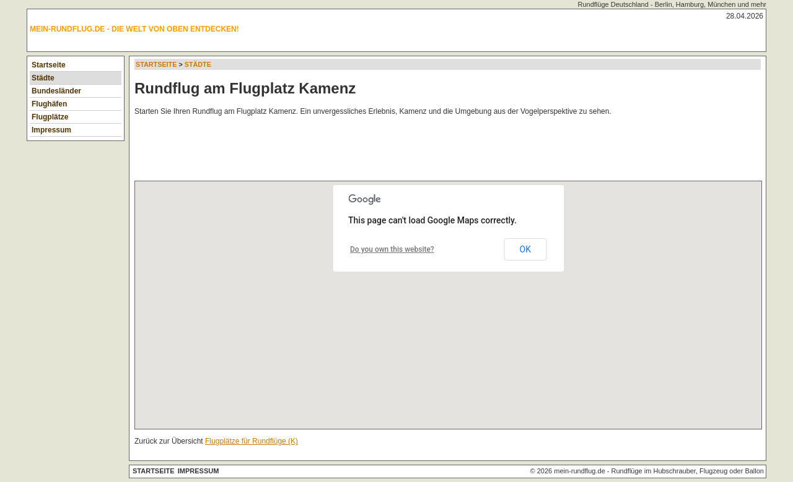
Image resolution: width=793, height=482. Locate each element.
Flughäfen (49, 104)
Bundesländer (56, 91)
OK (525, 249)
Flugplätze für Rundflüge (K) (251, 441)
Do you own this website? (392, 249)
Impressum (51, 130)
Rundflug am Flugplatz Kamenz (245, 88)
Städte (43, 78)
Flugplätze (50, 117)
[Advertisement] (359, 151)
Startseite (49, 65)
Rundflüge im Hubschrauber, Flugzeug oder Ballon (687, 471)
